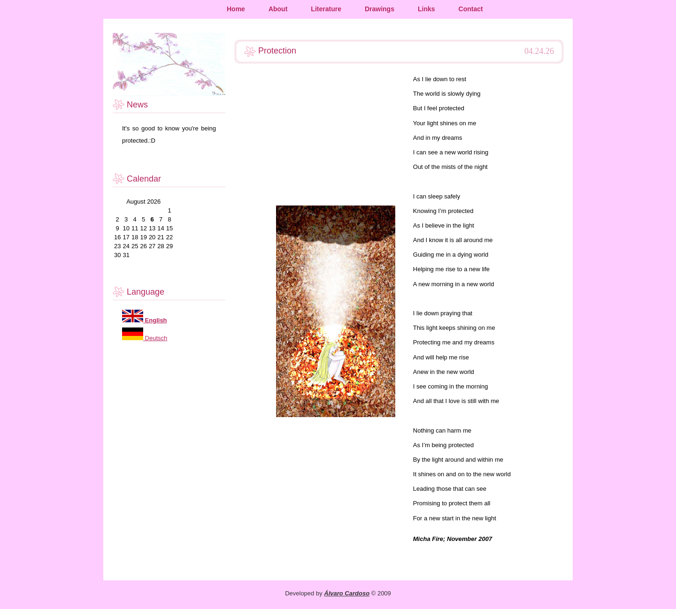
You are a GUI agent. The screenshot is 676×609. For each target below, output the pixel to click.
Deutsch (155, 338)
